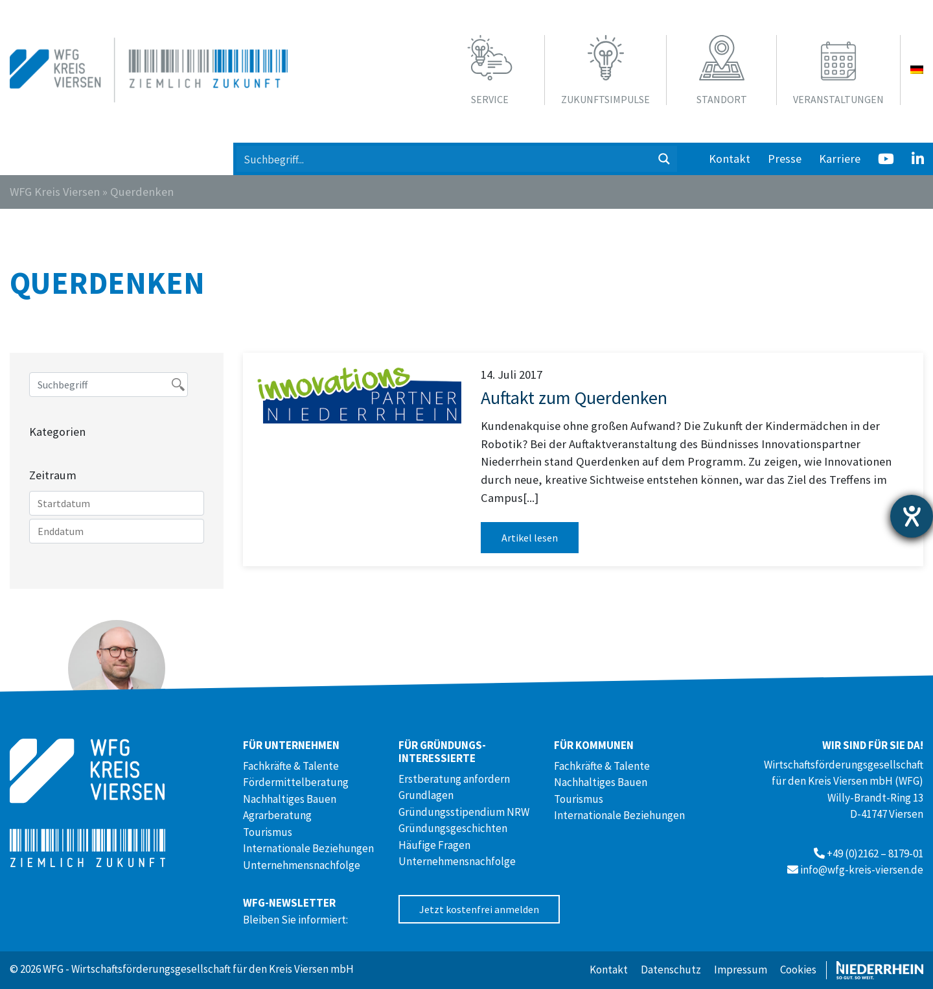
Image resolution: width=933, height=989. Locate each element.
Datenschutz (671, 969)
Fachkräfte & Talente (291, 766)
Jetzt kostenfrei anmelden (479, 909)
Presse (784, 158)
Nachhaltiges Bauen (289, 799)
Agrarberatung (277, 815)
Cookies (798, 969)
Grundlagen (426, 795)
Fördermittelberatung (296, 782)
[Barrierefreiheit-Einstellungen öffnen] (911, 516)
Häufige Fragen (434, 845)
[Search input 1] (444, 159)
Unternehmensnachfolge (301, 865)
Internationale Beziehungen (308, 848)
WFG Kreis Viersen (55, 191)
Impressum (740, 969)
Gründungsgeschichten (452, 828)
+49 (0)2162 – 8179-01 (875, 853)
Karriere (839, 158)
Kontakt (729, 158)
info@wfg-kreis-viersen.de (861, 870)
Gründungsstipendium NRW (463, 812)
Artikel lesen (529, 537)
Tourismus (267, 832)
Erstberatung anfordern (454, 779)
